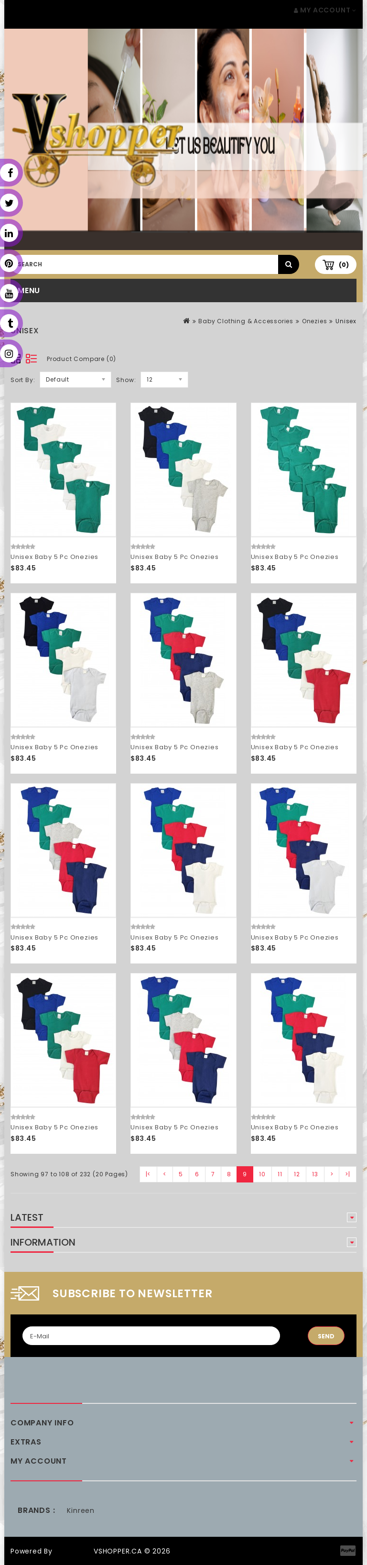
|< (148, 1174)
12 (297, 1174)
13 (315, 1174)
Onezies (314, 321)
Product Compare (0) (81, 359)
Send (326, 1336)
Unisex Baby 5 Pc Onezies (54, 556)
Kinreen (81, 1510)
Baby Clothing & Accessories (245, 321)
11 (280, 1174)
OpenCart (73, 1551)
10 (262, 1174)
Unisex (345, 321)
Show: (126, 380)
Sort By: (23, 380)
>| (347, 1174)
